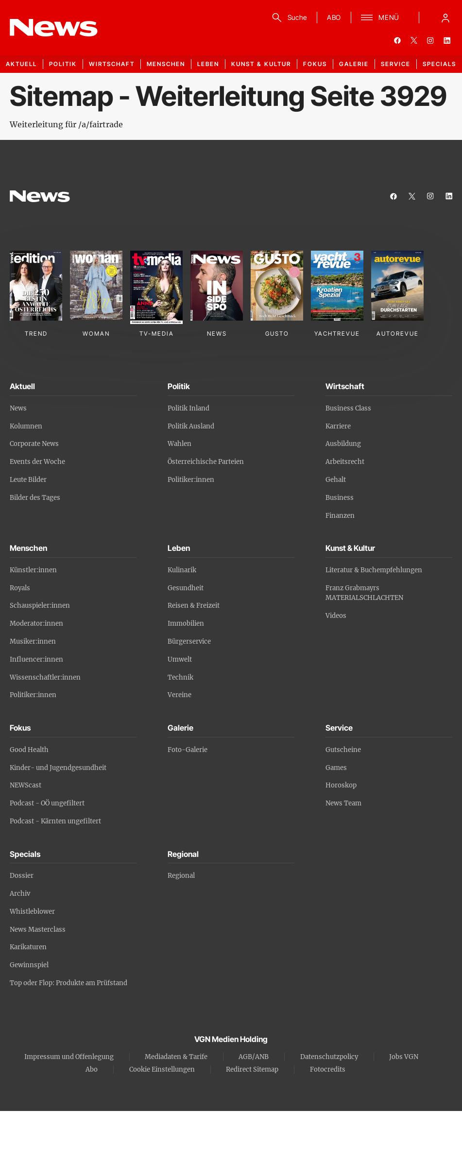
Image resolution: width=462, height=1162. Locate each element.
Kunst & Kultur (261, 64)
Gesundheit (186, 588)
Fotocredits (327, 1069)
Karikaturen (28, 947)
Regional (181, 876)
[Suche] (288, 17)
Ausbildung (343, 444)
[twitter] (414, 40)
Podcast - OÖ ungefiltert (47, 803)
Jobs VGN (403, 1057)
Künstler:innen (33, 570)
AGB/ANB (254, 1057)
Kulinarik (182, 570)
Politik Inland (188, 408)
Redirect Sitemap (252, 1069)
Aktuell (21, 64)
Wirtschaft (112, 64)
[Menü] (380, 17)
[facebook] (397, 40)
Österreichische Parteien (206, 462)
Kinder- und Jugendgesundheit (58, 768)
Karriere (338, 426)
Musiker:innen (33, 641)
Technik (180, 677)
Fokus (315, 64)
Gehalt (335, 480)
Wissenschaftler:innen (45, 677)
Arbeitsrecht (344, 462)
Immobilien (186, 623)
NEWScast (25, 785)
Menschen (166, 64)
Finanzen (340, 516)
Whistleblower (32, 911)
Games (336, 768)
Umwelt (180, 659)
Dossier (22, 876)
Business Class (348, 408)
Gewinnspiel (29, 965)
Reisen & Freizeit (194, 605)
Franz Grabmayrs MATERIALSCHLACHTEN (364, 593)
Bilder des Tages (35, 498)
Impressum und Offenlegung (69, 1057)
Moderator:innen (36, 623)
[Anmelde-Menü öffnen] (445, 17)
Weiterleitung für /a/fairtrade (66, 124)
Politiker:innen (191, 480)
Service (396, 64)
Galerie (354, 64)
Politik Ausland (191, 426)
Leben (208, 64)
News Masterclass (38, 929)
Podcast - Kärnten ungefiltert (55, 821)
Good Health (29, 750)
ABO (334, 17)
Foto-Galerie (187, 750)
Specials (439, 64)
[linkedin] (447, 40)
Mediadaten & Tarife (176, 1057)
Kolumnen (26, 426)
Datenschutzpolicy (329, 1057)
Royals (20, 588)
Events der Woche (37, 462)
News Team (343, 803)
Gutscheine (343, 750)
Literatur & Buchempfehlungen (373, 570)
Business (339, 498)
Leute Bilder (28, 480)
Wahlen (179, 444)
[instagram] (430, 40)
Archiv (20, 893)
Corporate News (34, 444)
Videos (335, 616)
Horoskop (341, 785)
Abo (92, 1069)
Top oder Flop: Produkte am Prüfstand (68, 983)
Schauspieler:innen (40, 605)
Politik (63, 64)
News (18, 408)
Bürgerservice (189, 641)
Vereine (179, 695)
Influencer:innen (36, 659)
